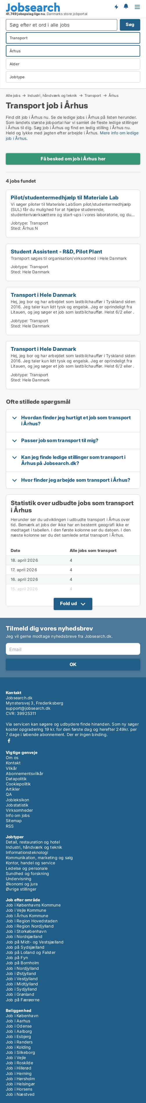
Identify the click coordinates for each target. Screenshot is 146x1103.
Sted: (16, 228)
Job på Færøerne (22, 999)
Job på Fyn (17, 957)
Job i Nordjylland (22, 968)
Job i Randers (19, 1041)
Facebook (9, 740)
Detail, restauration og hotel (33, 841)
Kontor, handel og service (30, 862)
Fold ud (68, 603)
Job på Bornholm (22, 962)
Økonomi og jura (22, 883)
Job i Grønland (20, 994)
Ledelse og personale (27, 868)
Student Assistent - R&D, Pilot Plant (56, 251)
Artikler (13, 789)
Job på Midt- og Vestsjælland (35, 941)
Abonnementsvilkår (24, 773)
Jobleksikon (17, 799)
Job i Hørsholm (20, 1078)
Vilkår (11, 768)
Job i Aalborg (19, 1031)
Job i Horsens (19, 1089)
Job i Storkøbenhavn (26, 931)
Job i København (22, 1015)
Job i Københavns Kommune (33, 904)
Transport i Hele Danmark (43, 295)
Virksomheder (19, 810)
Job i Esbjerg (18, 1036)
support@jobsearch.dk (28, 708)
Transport (92, 95)
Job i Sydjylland (21, 989)
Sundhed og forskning (27, 873)
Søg (130, 24)
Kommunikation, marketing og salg (39, 857)
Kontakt (13, 762)
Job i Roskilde (19, 1062)
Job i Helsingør (20, 1083)
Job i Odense (19, 1026)
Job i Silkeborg (20, 1052)
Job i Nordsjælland (24, 936)
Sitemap (14, 820)
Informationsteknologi (27, 852)
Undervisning (18, 878)
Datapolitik (16, 778)
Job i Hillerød (18, 1067)
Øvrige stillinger (21, 889)
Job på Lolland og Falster (30, 952)
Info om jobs (18, 815)
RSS (10, 826)
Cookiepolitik (18, 783)
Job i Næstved (20, 1094)
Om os (12, 757)
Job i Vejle (16, 1057)
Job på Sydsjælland (25, 947)
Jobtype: (19, 222)
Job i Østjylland (21, 973)
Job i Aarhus (18, 1020)
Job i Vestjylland (22, 978)
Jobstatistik (17, 804)
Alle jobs (13, 95)
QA (9, 794)
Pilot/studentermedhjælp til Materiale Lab (64, 197)
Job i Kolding (18, 1047)
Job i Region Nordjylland (30, 926)
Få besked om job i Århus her (73, 159)
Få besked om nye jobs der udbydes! (116, 7)
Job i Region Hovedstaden (31, 920)
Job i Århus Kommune (27, 915)
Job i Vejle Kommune (26, 910)
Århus (113, 95)
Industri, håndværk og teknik (52, 95)
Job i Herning (19, 1073)
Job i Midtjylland (22, 983)
